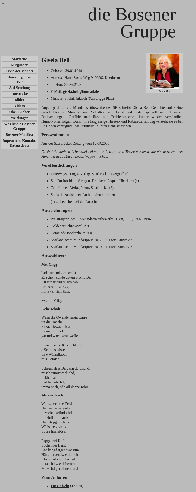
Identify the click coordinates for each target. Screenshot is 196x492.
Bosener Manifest (19, 135)
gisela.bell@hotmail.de (81, 91)
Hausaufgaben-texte (19, 79)
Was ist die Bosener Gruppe (19, 126)
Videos (19, 106)
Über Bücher (19, 112)
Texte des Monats (19, 71)
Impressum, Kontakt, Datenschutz (19, 143)
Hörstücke (19, 94)
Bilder (20, 100)
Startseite (19, 59)
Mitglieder (19, 65)
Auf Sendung (19, 88)
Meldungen (19, 118)
